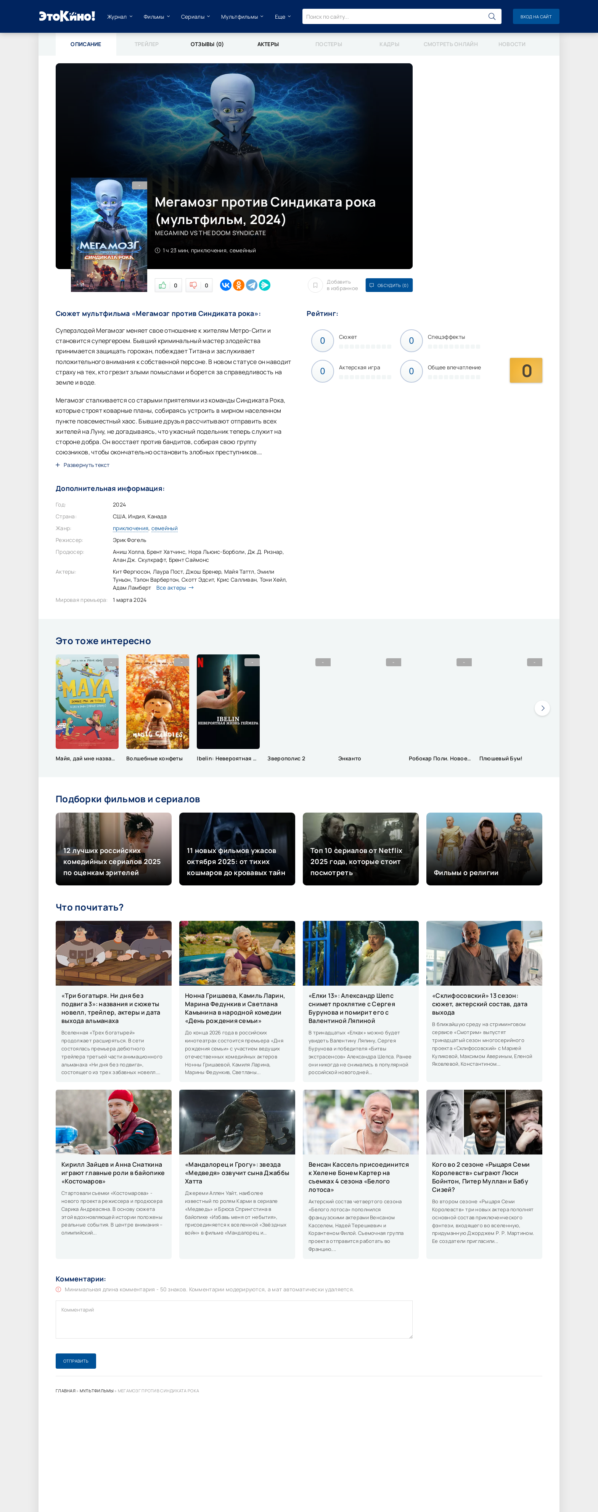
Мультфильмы (239, 16)
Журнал (117, 16)
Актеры (268, 44)
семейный (164, 528)
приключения (130, 528)
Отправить (75, 1361)
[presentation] (542, 708)
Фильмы (154, 16)
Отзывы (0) (207, 44)
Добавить (333, 285)
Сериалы (192, 16)
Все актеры (173, 587)
